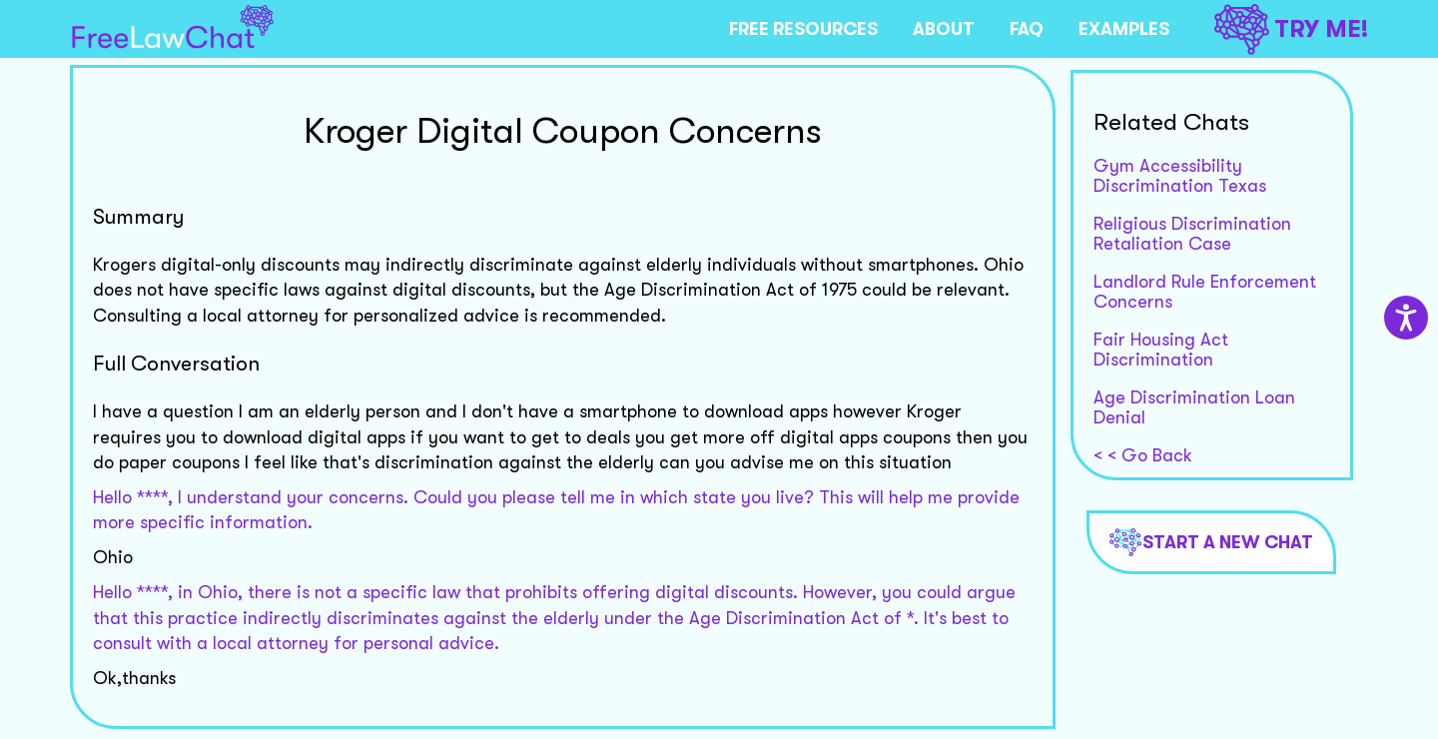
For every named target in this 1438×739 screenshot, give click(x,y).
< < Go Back (1142, 455)
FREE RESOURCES (803, 29)
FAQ (1027, 29)
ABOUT (944, 29)
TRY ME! (1291, 29)
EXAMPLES (1123, 29)
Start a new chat (1211, 542)
